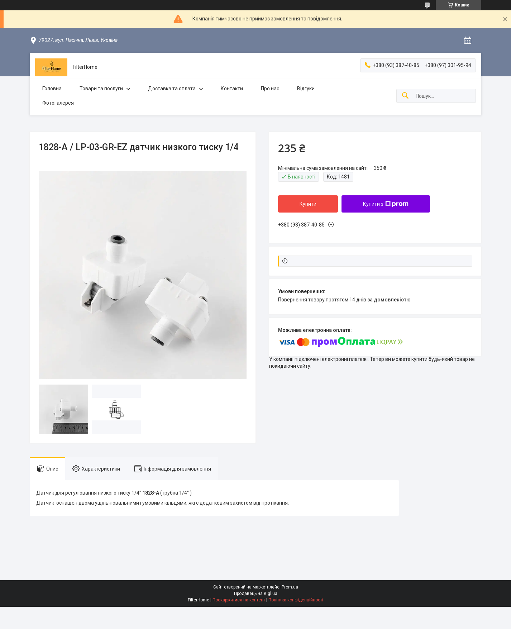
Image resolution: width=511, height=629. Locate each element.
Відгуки (306, 88)
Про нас (270, 88)
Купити (308, 204)
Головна (52, 88)
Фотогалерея (58, 103)
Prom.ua (290, 587)
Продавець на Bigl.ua (255, 593)
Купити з (386, 204)
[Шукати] (405, 95)
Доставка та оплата (172, 88)
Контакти (232, 88)
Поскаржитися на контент (238, 599)
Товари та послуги (101, 88)
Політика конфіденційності (295, 599)
